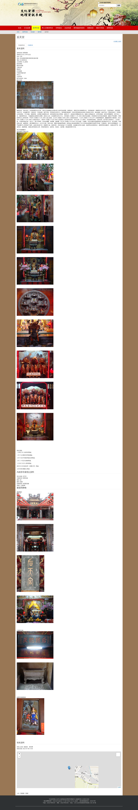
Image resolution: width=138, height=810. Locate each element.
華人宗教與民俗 (47, 28)
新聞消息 (110, 28)
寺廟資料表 (21, 45)
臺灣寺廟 (36, 28)
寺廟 (27, 793)
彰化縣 (33, 32)
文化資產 (27, 28)
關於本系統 (100, 28)
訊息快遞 (68, 28)
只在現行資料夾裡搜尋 (105, 2)
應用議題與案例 (79, 28)
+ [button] (19, 754)
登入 (95, 8)
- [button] (19, 756)
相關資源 (90, 28)
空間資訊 (59, 28)
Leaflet (119, 787)
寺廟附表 (30, 45)
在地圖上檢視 (117, 41)
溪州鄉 (40, 32)
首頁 (19, 28)
